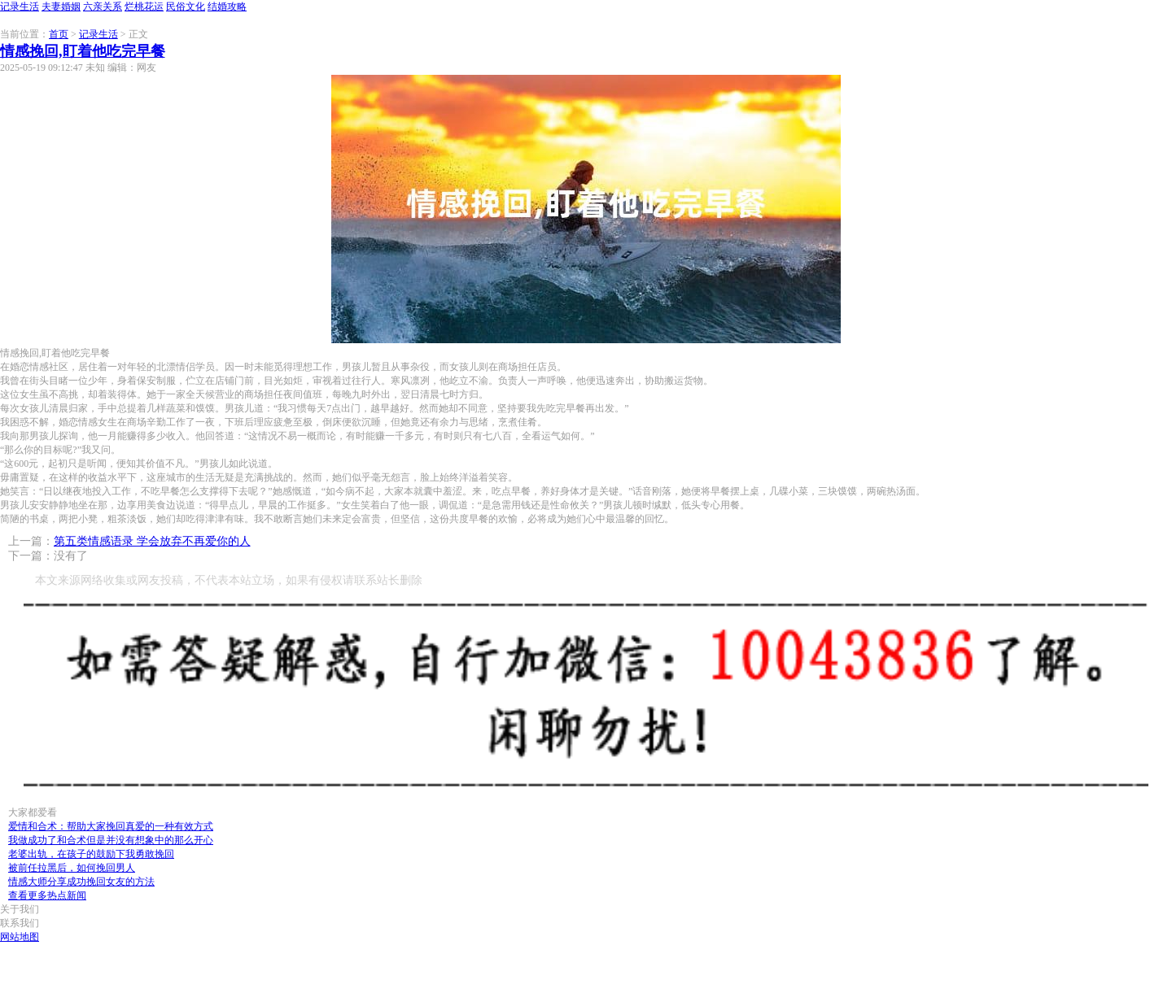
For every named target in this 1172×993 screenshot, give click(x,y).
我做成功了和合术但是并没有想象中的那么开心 (110, 840)
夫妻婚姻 (61, 6)
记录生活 (19, 6)
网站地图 (19, 937)
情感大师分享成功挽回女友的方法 (81, 881)
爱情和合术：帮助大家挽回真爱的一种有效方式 (110, 826)
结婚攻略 (227, 6)
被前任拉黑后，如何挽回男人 (71, 867)
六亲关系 (102, 6)
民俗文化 (185, 6)
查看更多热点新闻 (47, 895)
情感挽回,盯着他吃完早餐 (82, 51)
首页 (58, 34)
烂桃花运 (144, 6)
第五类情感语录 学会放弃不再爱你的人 (152, 541)
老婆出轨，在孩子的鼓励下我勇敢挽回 (91, 854)
